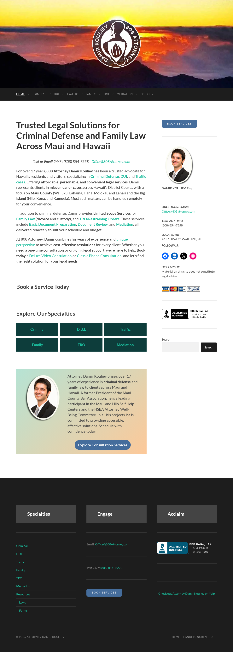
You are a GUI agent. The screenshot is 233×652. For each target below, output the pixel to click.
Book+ (145, 94)
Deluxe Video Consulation (50, 256)
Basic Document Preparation (52, 224)
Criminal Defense (104, 176)
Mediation (125, 94)
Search (166, 339)
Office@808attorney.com (178, 211)
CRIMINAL (39, 94)
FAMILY (91, 94)
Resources (23, 594)
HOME (20, 94)
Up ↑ (214, 636)
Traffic (125, 329)
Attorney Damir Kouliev (45, 636)
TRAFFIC (72, 94)
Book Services (179, 123)
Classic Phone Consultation (99, 256)
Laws (22, 602)
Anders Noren (196, 636)
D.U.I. (81, 329)
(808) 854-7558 (110, 568)
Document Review (93, 224)
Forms (23, 610)
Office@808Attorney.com (110, 161)
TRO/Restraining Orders (99, 219)
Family (37, 345)
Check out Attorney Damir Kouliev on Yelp (186, 593)
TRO (106, 94)
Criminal (37, 329)
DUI (56, 94)
